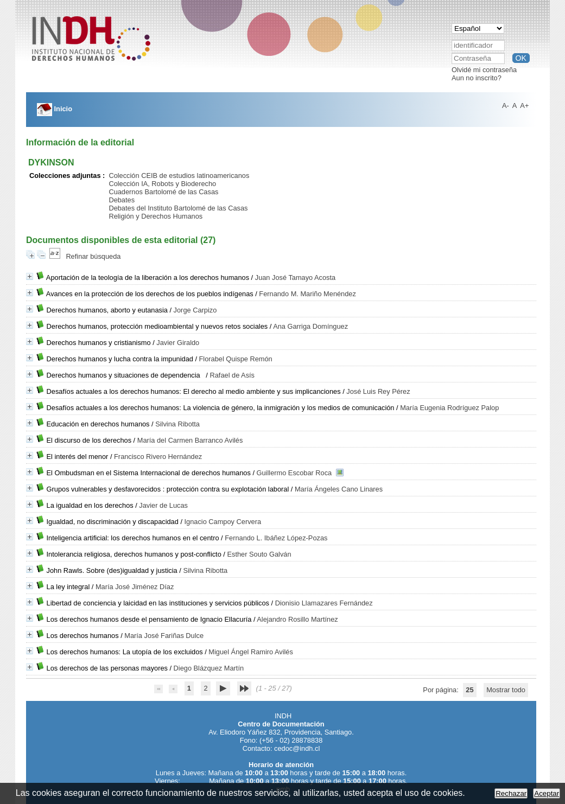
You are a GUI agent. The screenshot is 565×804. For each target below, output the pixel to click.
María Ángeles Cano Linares (339, 489)
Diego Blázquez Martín (209, 668)
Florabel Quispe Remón (235, 359)
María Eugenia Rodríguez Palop (449, 408)
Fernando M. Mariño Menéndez (307, 294)
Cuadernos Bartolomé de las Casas (163, 192)
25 (469, 690)
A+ (524, 105)
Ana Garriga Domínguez (310, 326)
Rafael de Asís (232, 375)
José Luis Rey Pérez (378, 391)
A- (505, 105)
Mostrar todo (505, 690)
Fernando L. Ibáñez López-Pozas (276, 538)
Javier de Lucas (163, 505)
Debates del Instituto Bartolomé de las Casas (178, 208)
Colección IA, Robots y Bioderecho (162, 184)
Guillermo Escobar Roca (294, 473)
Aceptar (546, 793)
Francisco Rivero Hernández (158, 456)
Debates (122, 200)
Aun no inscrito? (476, 78)
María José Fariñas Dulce (164, 635)
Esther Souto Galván (259, 554)
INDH (283, 716)
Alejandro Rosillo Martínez (297, 619)
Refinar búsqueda (93, 256)
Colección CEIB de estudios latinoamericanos (179, 175)
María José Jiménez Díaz (135, 587)
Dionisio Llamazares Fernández (324, 603)
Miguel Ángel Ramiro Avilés (250, 652)
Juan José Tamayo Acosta (295, 277)
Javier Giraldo (177, 343)
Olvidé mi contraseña (484, 70)
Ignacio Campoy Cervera (223, 522)
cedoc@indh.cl (297, 748)
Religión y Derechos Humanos (155, 216)
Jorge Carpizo (195, 310)
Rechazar (511, 793)
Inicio (54, 109)
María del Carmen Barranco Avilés (190, 440)
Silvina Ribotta (177, 424)
